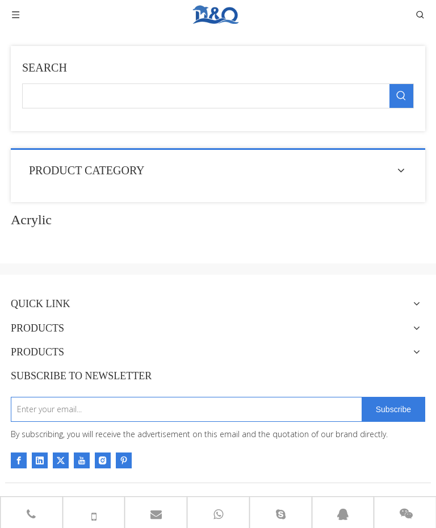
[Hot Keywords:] (401, 96)
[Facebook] (19, 460)
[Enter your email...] (184, 409)
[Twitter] (61, 460)
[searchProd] (206, 96)
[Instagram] (103, 460)
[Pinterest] (124, 460)
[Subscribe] (393, 409)
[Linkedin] (40, 460)
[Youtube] (82, 460)
